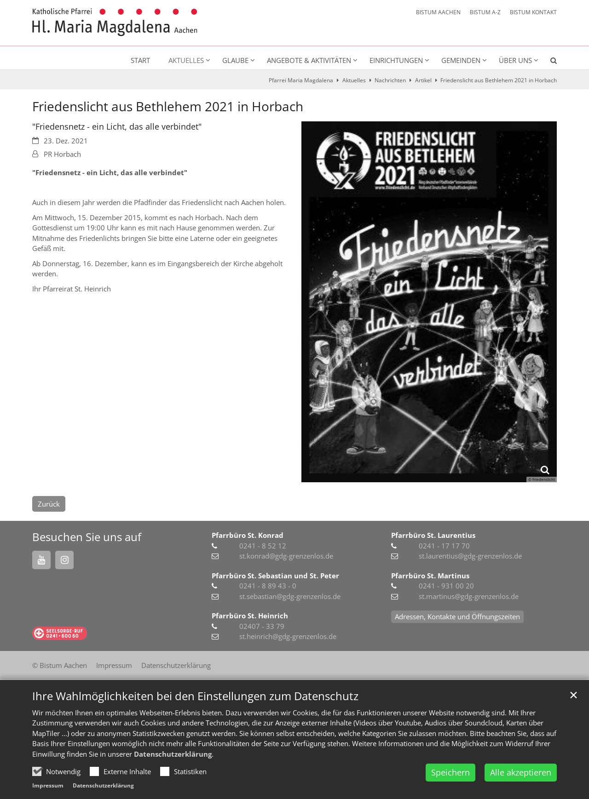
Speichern (450, 772)
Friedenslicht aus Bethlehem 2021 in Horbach (498, 80)
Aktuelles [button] (186, 60)
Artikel (423, 80)
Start (140, 60)
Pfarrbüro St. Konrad (247, 535)
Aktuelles (354, 80)
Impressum (48, 785)
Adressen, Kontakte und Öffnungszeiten (457, 616)
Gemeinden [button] (460, 60)
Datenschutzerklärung (173, 754)
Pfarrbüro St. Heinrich (250, 615)
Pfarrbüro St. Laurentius (433, 535)
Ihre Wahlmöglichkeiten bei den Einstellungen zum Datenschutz (195, 696)
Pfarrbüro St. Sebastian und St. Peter (275, 575)
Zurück (49, 503)
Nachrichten (390, 80)
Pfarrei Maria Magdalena (301, 80)
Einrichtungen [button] (396, 60)
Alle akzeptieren (520, 772)
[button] (547, 62)
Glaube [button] (235, 60)
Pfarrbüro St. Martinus (430, 575)
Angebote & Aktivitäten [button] (309, 60)
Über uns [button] (515, 60)
